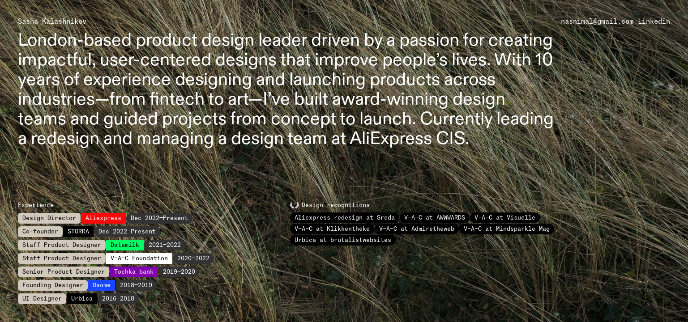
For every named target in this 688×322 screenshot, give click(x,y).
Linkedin (654, 21)
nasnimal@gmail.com (597, 21)
